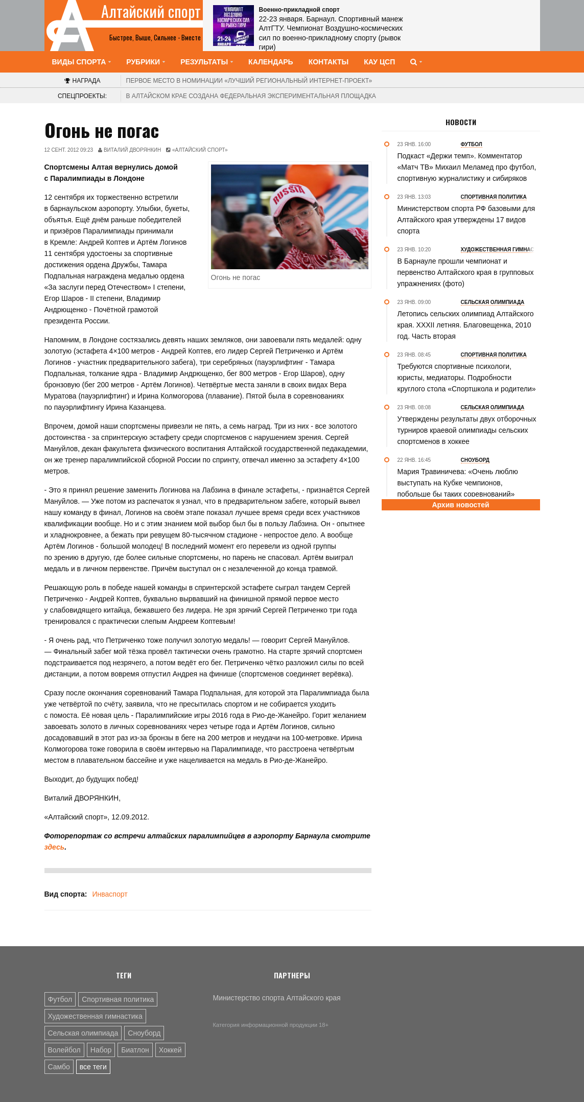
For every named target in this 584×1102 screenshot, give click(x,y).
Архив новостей (460, 505)
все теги (93, 1067)
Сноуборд (144, 1033)
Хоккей (170, 1050)
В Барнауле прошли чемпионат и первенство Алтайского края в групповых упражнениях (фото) (466, 272)
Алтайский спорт (151, 11)
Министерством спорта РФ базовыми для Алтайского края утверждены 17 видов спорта (466, 219)
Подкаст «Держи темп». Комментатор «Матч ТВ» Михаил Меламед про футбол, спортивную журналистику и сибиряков (467, 167)
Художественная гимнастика (95, 1016)
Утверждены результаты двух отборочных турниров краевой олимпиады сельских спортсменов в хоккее (467, 430)
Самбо (59, 1067)
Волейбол (64, 1050)
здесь (54, 847)
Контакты (328, 62)
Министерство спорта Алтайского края (277, 998)
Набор (101, 1050)
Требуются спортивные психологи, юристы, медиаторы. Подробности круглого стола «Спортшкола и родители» (467, 377)
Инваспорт (109, 894)
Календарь (270, 62)
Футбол (60, 999)
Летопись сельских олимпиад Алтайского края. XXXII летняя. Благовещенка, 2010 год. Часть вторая (466, 325)
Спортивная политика (118, 999)
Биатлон (135, 1050)
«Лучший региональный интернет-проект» (249, 80)
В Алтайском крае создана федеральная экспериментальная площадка (251, 96)
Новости (461, 122)
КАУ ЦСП (379, 62)
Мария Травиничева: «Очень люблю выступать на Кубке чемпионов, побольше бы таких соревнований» (458, 482)
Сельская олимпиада (83, 1033)
